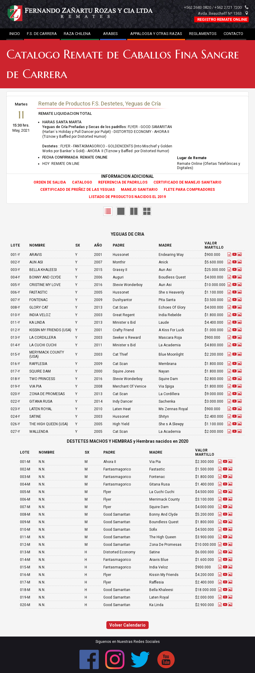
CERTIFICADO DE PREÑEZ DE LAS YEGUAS (77, 189)
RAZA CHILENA (80, 33)
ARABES (113, 33)
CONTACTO (233, 33)
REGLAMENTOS (203, 33)
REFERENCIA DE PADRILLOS (122, 182)
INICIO (14, 33)
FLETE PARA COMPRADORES (189, 189)
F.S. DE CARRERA (42, 33)
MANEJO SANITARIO (139, 189)
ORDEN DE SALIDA (50, 182)
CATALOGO (82, 182)
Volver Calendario (127, 625)
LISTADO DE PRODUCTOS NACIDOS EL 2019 (127, 197)
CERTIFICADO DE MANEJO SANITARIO (187, 182)
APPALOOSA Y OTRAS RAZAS (156, 33)
